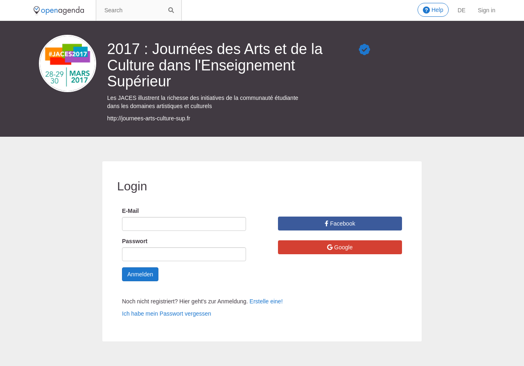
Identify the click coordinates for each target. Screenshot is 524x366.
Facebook (340, 223)
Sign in (486, 10)
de (461, 10)
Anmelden (140, 274)
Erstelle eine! (266, 301)
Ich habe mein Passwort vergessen (166, 313)
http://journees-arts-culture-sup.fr (148, 118)
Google (339, 247)
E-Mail (130, 211)
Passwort (134, 241)
